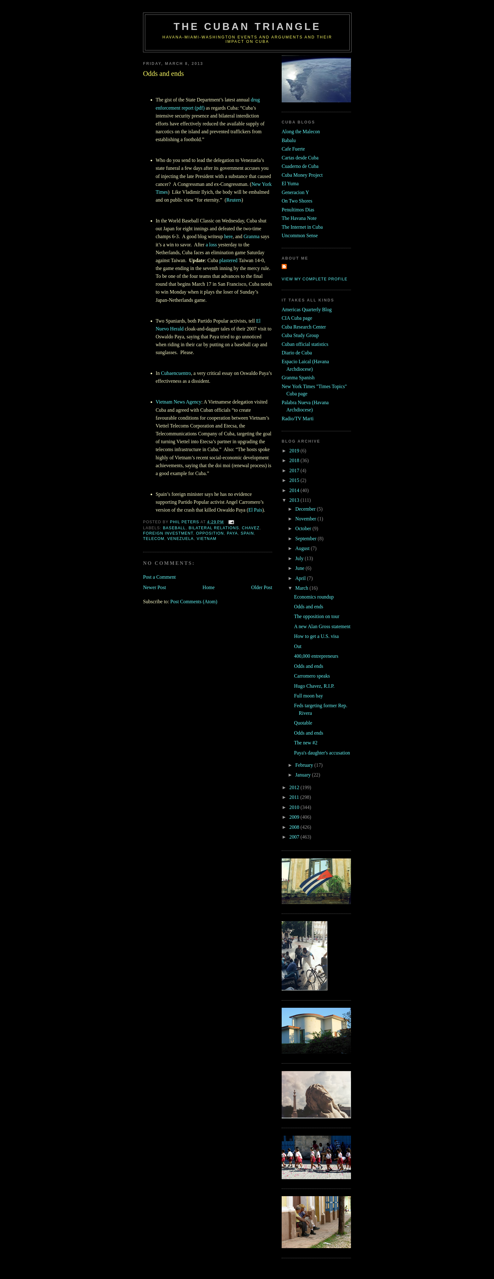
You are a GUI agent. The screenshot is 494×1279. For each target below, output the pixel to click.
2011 (294, 797)
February (304, 765)
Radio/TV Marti (297, 418)
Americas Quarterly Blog (307, 309)
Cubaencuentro (176, 373)
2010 (294, 807)
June (300, 568)
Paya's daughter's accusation (322, 752)
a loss (211, 244)
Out (298, 646)
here (228, 236)
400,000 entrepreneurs (316, 656)
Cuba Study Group (300, 335)
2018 (294, 460)
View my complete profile (315, 279)
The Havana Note (299, 218)
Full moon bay (308, 695)
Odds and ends (308, 606)
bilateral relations (214, 528)
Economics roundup (314, 596)
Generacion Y (295, 192)
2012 (294, 787)
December (306, 509)
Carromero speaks (312, 676)
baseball (174, 528)
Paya (232, 533)
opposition (210, 533)
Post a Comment (159, 577)
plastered (228, 260)
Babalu (289, 140)
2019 (294, 450)
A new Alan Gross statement (322, 626)
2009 (294, 817)
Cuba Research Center (304, 327)
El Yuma (290, 183)
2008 (294, 827)
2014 (294, 490)
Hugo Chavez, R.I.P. (314, 686)
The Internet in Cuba (302, 227)
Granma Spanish (298, 377)
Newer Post (154, 587)
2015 (294, 480)
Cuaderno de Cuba (300, 166)
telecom (153, 538)
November (306, 518)
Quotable (303, 723)
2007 (294, 837)
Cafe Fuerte (293, 149)
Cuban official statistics (305, 344)
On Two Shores (297, 201)
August (303, 548)
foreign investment (168, 533)
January (303, 774)
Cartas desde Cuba (300, 157)
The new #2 (305, 742)
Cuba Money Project (302, 175)
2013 (294, 500)
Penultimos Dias (298, 209)
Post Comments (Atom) (193, 601)
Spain (247, 533)
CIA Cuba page (297, 318)
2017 (294, 470)
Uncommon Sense (300, 235)
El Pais (255, 510)
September (306, 538)
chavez (251, 528)
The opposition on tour (316, 616)
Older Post (261, 587)
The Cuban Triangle (247, 26)
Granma (252, 236)
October (304, 528)
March (302, 588)
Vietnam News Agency (178, 401)
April (301, 578)
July (300, 558)
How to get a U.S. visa (316, 636)
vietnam (206, 538)
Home (209, 587)
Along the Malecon (301, 131)
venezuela (180, 538)
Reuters (233, 200)
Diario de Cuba (297, 352)
